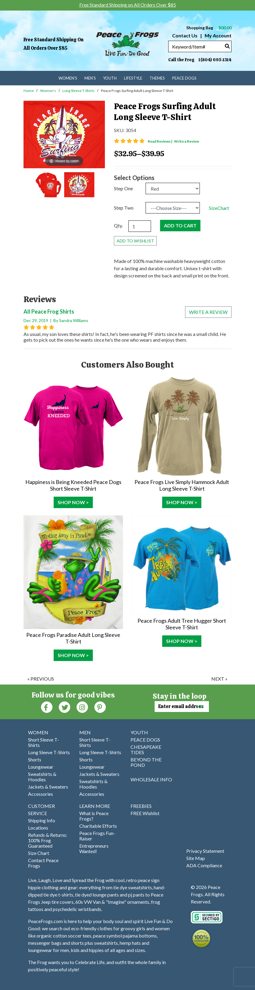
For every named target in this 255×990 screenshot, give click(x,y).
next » (219, 679)
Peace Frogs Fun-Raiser (97, 835)
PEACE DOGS (145, 739)
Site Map (195, 858)
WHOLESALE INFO (151, 779)
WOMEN (38, 732)
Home (29, 90)
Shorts (34, 759)
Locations (38, 827)
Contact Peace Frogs (43, 862)
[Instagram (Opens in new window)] (82, 706)
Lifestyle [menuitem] (133, 78)
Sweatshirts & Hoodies (42, 776)
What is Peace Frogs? (94, 815)
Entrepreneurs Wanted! (94, 848)
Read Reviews (160, 141)
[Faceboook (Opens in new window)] (46, 706)
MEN (85, 732)
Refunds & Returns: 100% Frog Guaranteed (47, 840)
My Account (217, 35)
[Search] (227, 46)
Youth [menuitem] (110, 78)
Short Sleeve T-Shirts (43, 742)
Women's (48, 90)
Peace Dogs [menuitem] (184, 78)
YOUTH (139, 732)
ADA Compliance (204, 865)
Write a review (208, 312)
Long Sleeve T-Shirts (78, 90)
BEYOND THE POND (146, 762)
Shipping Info (41, 820)
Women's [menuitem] (67, 78)
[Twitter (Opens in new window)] (64, 706)
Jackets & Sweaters (48, 786)
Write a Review (186, 141)
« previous (40, 679)
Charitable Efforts (98, 826)
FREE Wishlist (145, 813)
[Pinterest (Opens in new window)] (100, 706)
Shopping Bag (208, 27)
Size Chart (38, 853)
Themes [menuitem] (157, 78)
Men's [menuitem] (90, 78)
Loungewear (40, 767)
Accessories (40, 794)
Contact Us (184, 35)
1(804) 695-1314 (214, 59)
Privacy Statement (205, 851)
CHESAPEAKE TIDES (146, 749)
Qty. (118, 225)
